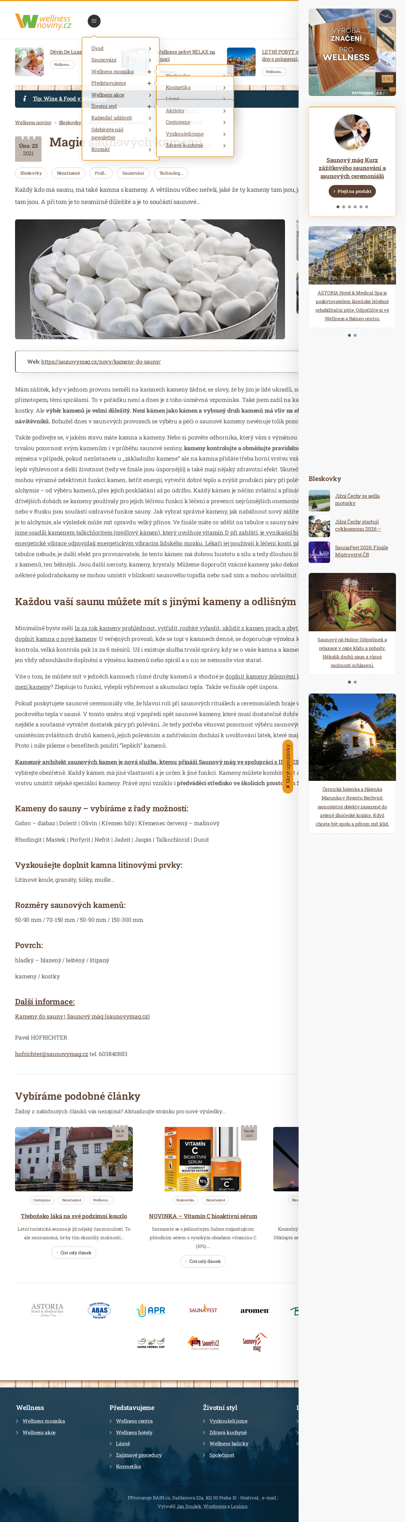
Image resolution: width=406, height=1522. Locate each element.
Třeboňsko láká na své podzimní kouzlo (74, 1216)
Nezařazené (68, 173)
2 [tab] (343, 206)
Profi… (101, 173)
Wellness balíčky (225, 1443)
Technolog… (171, 173)
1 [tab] (338, 206)
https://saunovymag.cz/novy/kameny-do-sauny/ (101, 361)
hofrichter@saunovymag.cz (51, 1053)
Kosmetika (185, 1200)
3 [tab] (349, 206)
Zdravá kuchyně (225, 1432)
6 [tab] (366, 206)
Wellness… (62, 64)
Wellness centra (131, 1421)
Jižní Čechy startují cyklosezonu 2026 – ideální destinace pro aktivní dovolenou (358, 532)
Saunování (133, 173)
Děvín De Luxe (66, 51)
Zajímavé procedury (136, 1455)
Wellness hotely (131, 1432)
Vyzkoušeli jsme (225, 1421)
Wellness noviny (33, 122)
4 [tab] (355, 206)
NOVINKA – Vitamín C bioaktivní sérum (203, 1216)
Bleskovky (70, 122)
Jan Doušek (189, 1506)
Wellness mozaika (40, 1421)
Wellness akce (35, 1432)
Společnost (218, 1455)
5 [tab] (360, 206)
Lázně (120, 1443)
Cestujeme (41, 1200)
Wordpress (215, 1506)
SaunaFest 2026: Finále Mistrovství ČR (361, 551)
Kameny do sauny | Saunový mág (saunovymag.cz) (82, 1016)
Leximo (239, 1506)
